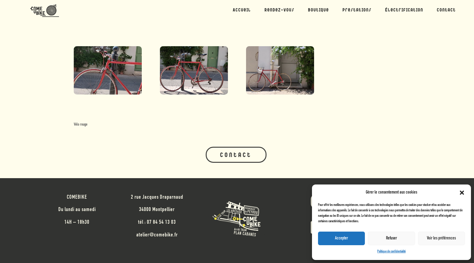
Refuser (391, 238)
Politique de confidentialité (391, 251)
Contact (236, 155)
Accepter (341, 238)
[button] (462, 193)
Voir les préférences (441, 238)
